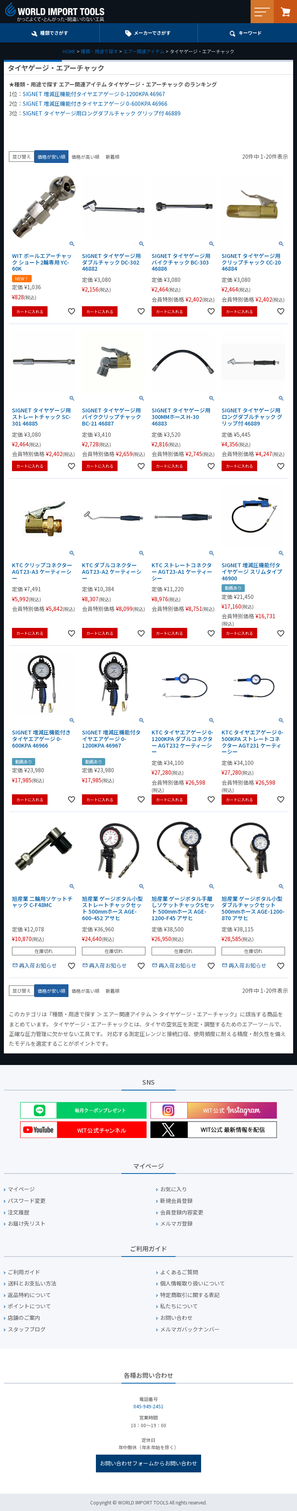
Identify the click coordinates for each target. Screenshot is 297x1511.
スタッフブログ (27, 1329)
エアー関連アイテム (143, 51)
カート (285, 11)
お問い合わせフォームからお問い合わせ (148, 1463)
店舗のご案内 (24, 1317)
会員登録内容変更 (181, 1212)
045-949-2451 (148, 1406)
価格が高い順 (85, 156)
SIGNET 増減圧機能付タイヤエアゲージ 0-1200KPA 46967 (94, 94)
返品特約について (29, 1295)
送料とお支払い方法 (32, 1283)
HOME (69, 51)
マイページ (21, 1189)
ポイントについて (29, 1306)
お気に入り (173, 1189)
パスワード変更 (27, 1200)
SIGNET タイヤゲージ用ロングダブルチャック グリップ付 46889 (102, 113)
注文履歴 (18, 1212)
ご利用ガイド (24, 1272)
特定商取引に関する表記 (190, 1295)
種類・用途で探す (99, 51)
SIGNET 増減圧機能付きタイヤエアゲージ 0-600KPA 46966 (95, 103)
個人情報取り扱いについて (192, 1283)
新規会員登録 (176, 1200)
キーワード (250, 32)
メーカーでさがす (152, 32)
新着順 (112, 156)
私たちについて (179, 1306)
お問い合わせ (176, 1317)
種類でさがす (54, 32)
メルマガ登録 (176, 1223)
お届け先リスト (27, 1223)
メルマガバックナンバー (190, 1329)
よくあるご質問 (179, 1272)
